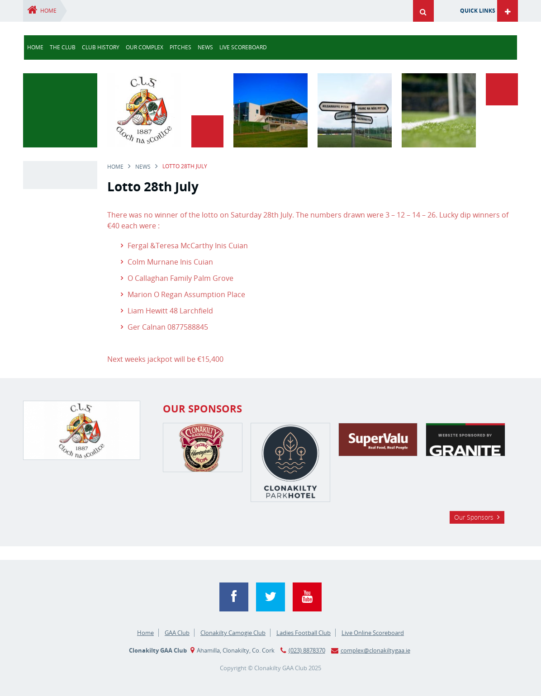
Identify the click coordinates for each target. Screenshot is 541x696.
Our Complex (144, 47)
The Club (63, 47)
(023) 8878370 (307, 650)
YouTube (307, 596)
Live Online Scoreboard (373, 633)
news (205, 47)
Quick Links (477, 10)
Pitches (180, 47)
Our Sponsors (474, 517)
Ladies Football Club (303, 633)
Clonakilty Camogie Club (233, 633)
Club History (100, 47)
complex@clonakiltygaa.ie (375, 650)
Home (48, 10)
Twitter (270, 596)
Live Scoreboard (243, 47)
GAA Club (177, 633)
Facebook (233, 596)
